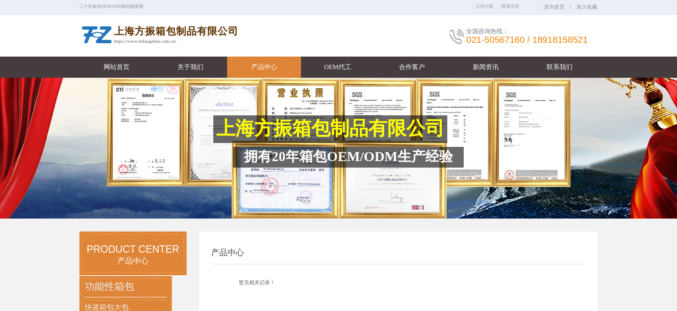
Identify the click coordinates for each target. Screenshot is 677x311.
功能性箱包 (109, 286)
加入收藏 (586, 7)
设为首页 (554, 7)
